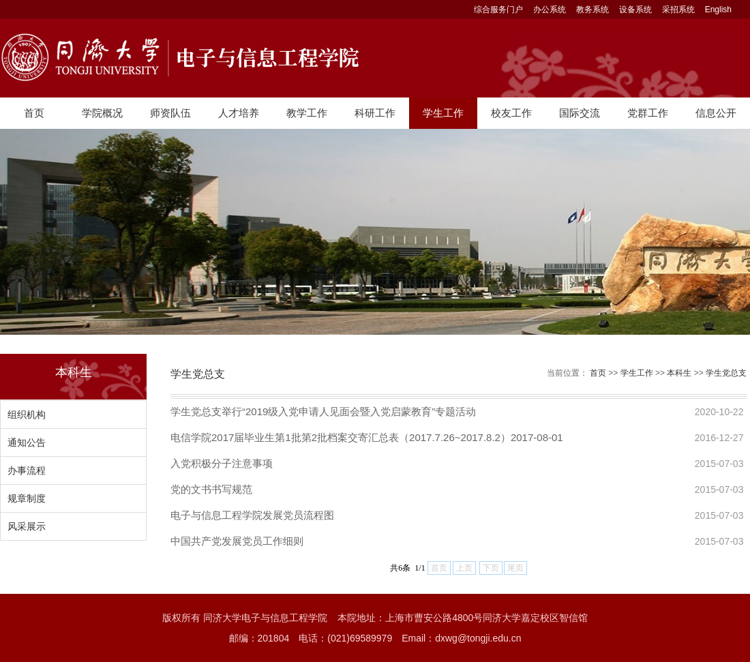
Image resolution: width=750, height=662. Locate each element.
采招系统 (678, 9)
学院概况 (102, 113)
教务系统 (592, 9)
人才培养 (238, 113)
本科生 (679, 373)
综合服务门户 (498, 9)
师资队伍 (170, 113)
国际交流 (579, 113)
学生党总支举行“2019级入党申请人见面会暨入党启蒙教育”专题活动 (323, 411)
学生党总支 (726, 373)
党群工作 (647, 113)
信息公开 (715, 113)
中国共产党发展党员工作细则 (236, 541)
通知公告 (26, 442)
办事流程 (26, 470)
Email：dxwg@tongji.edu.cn (461, 638)
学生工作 (443, 113)
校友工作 (511, 113)
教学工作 (306, 113)
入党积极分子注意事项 (221, 463)
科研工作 (375, 113)
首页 (34, 113)
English (718, 9)
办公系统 (549, 9)
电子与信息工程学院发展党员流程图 (252, 515)
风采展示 (26, 526)
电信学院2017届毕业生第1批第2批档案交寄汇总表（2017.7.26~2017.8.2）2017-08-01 (366, 437)
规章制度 (26, 498)
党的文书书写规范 (211, 489)
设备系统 (635, 9)
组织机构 (26, 414)
